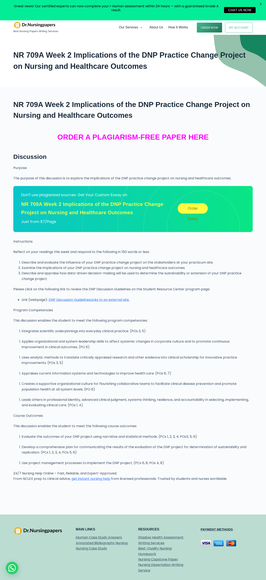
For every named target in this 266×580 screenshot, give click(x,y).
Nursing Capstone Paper (158, 559)
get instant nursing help (90, 478)
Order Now (209, 28)
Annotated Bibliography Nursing (102, 543)
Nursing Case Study (91, 548)
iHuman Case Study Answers (99, 537)
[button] (12, 568)
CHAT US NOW (239, 10)
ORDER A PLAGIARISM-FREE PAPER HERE (133, 137)
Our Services (131, 27)
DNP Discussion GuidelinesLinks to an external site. (89, 299)
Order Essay (193, 210)
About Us (156, 27)
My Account (239, 28)
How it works (178, 27)
